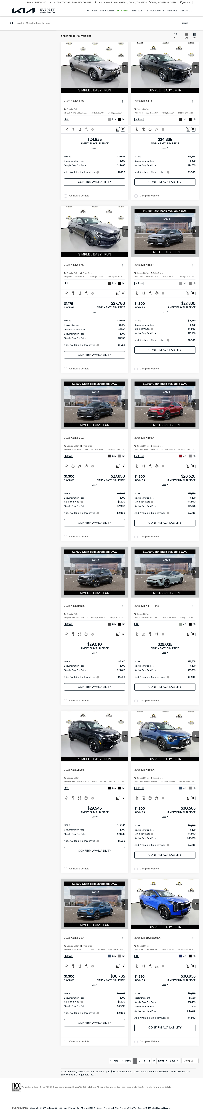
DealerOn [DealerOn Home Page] (53, 1108)
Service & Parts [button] (154, 10)
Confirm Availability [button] (94, 182)
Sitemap (63, 1108)
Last (174, 1060)
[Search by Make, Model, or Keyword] (97, 23)
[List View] (195, 36)
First (114, 1060)
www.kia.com (164, 1108)
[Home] (87, 10)
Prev (127, 1060)
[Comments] (118, 129)
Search (185, 23)
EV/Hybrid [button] (123, 10)
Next (162, 1060)
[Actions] (122, 101)
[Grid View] (186, 36)
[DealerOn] (20, 1108)
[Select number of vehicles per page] (190, 1061)
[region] (94, 164)
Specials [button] (137, 10)
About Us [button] (186, 10)
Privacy (71, 1108)
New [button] (94, 10)
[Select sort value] (176, 36)
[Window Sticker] (123, 129)
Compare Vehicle (79, 195)
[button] (125, 67)
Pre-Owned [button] (107, 10)
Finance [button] (172, 10)
